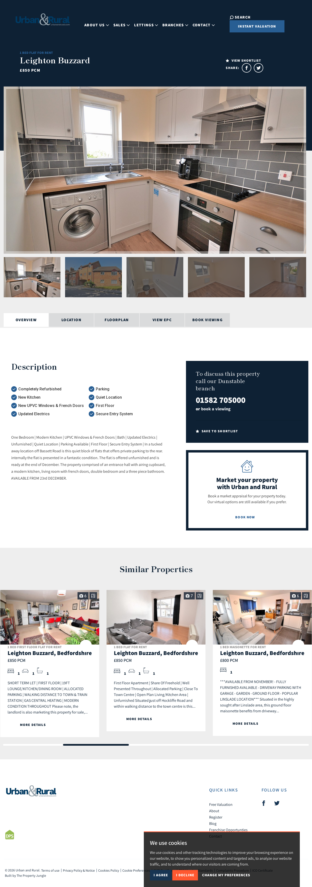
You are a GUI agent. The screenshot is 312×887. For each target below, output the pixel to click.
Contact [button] (200, 22)
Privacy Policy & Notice (79, 870)
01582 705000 (220, 399)
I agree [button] (161, 875)
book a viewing (216, 409)
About (214, 810)
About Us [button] (93, 22)
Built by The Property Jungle (25, 875)
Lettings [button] (143, 22)
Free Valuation (221, 804)
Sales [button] (118, 22)
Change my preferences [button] (226, 875)
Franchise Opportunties (228, 829)
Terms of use (50, 870)
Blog (212, 823)
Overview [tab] (26, 319)
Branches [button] (172, 22)
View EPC (162, 319)
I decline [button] (185, 875)
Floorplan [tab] (117, 319)
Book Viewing (207, 319)
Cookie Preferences (136, 870)
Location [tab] (71, 319)
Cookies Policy (108, 870)
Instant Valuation (251, 26)
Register (215, 817)
